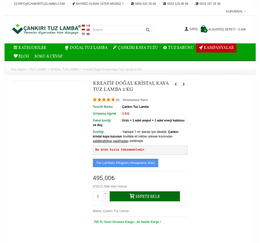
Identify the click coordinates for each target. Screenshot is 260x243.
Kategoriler (30, 48)
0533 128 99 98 (175, 4)
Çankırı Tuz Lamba (116, 211)
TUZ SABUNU (178, 48)
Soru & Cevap (48, 56)
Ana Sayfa (18, 69)
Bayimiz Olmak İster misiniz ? (98, 4)
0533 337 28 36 (208, 4)
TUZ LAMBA (37, 69)
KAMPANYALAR (216, 48)
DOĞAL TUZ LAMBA (86, 48)
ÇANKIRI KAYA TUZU (135, 48)
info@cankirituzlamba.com (39, 4)
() (117, 100)
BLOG (22, 56)
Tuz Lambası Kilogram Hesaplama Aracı (125, 163)
